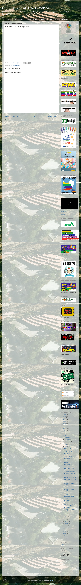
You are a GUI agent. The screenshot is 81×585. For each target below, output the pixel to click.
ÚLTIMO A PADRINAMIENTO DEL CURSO (69, 509)
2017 (64, 435)
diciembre (67, 437)
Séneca (63, 544)
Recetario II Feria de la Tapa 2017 (69, 504)
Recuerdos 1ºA (68, 462)
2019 (64, 430)
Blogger (52, 580)
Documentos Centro (31, 19)
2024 (64, 419)
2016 (64, 528)
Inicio (33, 116)
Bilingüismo (52, 19)
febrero (67, 523)
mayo (66, 516)
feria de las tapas (15, 65)
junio (66, 446)
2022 (64, 423)
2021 (64, 426)
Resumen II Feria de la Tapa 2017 (69, 474)
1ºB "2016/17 (67, 487)
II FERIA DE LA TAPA (70, 477)
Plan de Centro (18, 19)
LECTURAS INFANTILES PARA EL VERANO (70, 455)
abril (66, 519)
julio (66, 444)
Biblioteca (43, 19)
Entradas (65, 392)
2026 (64, 414)
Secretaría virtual (63, 19)
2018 (64, 433)
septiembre (68, 442)
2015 (64, 531)
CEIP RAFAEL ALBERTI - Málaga (25, 8)
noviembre (67, 439)
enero (66, 526)
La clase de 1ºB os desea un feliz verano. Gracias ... (69, 470)
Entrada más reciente (13, 116)
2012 (64, 538)
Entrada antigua (51, 116)
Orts (14, 63)
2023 (64, 421)
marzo (66, 521)
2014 (64, 533)
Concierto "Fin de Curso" (68, 501)
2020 (64, 428)
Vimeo (63, 214)
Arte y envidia (68, 513)
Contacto (8, 19)
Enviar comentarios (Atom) (20, 119)
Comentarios (66, 395)
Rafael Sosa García (66, 213)
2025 (64, 417)
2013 (64, 535)
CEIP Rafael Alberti (66, 211)
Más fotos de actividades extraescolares (68, 450)
